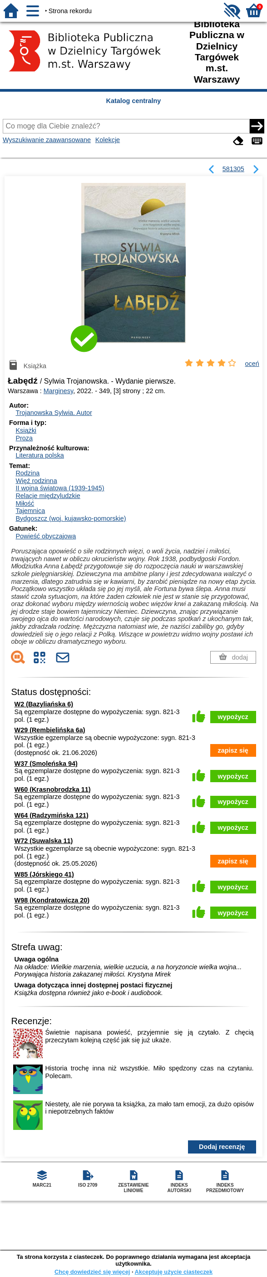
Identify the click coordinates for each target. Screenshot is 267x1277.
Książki (25, 430)
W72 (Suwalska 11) (44, 840)
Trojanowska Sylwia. (53, 412)
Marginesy (58, 390)
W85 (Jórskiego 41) (44, 874)
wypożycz (233, 716)
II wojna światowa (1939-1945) (59, 488)
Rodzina (27, 473)
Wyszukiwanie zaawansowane (47, 139)
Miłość (24, 503)
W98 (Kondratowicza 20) (52, 900)
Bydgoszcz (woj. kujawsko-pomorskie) (70, 518)
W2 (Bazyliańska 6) (44, 704)
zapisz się (233, 750)
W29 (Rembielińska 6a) (50, 730)
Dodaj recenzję (222, 1146)
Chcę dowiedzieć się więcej (92, 1271)
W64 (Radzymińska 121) (52, 815)
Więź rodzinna (36, 480)
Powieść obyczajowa (45, 536)
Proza (24, 438)
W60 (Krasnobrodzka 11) (53, 789)
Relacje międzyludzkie (47, 495)
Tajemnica (30, 510)
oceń (252, 363)
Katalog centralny (133, 100)
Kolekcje (107, 139)
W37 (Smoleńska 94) (46, 763)
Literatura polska (39, 455)
